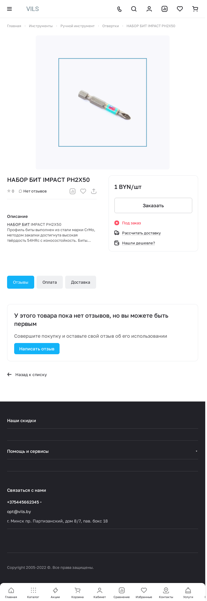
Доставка (80, 282)
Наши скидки (21, 420)
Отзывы (20, 282)
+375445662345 (23, 501)
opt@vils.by (19, 511)
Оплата (49, 282)
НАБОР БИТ (18, 224)
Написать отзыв (37, 348)
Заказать (153, 205)
